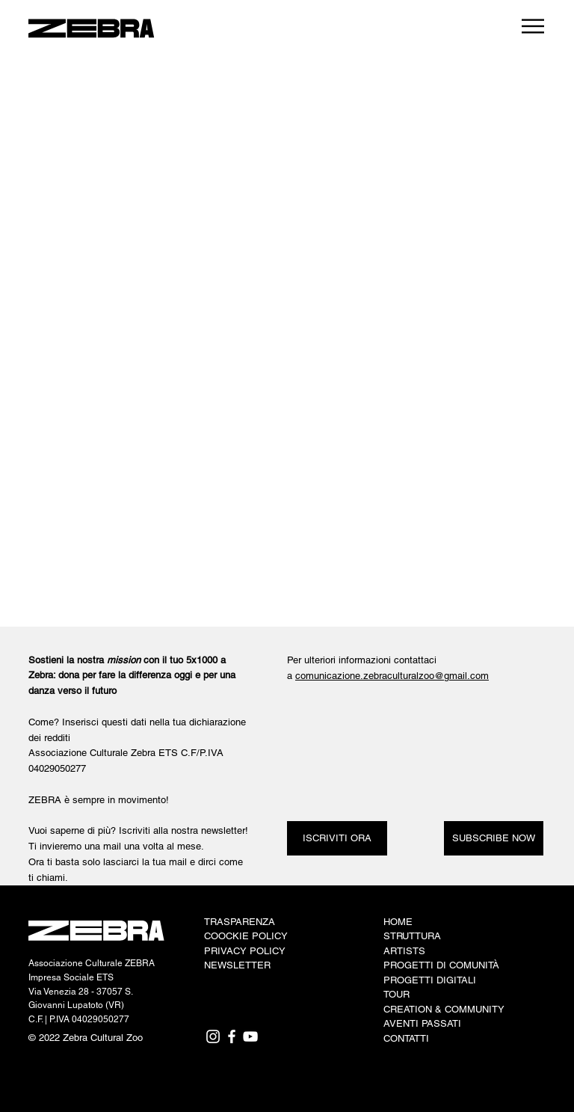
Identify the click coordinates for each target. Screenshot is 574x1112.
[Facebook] (232, 1036)
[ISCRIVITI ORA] (337, 838)
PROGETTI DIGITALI (429, 980)
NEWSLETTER (237, 965)
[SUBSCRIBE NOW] (494, 838)
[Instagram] (213, 1036)
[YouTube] (250, 1036)
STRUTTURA (412, 935)
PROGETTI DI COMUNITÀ (441, 965)
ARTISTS (404, 950)
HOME (398, 921)
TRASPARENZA (239, 921)
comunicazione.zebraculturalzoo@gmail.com (392, 675)
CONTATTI (406, 1038)
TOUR (396, 994)
